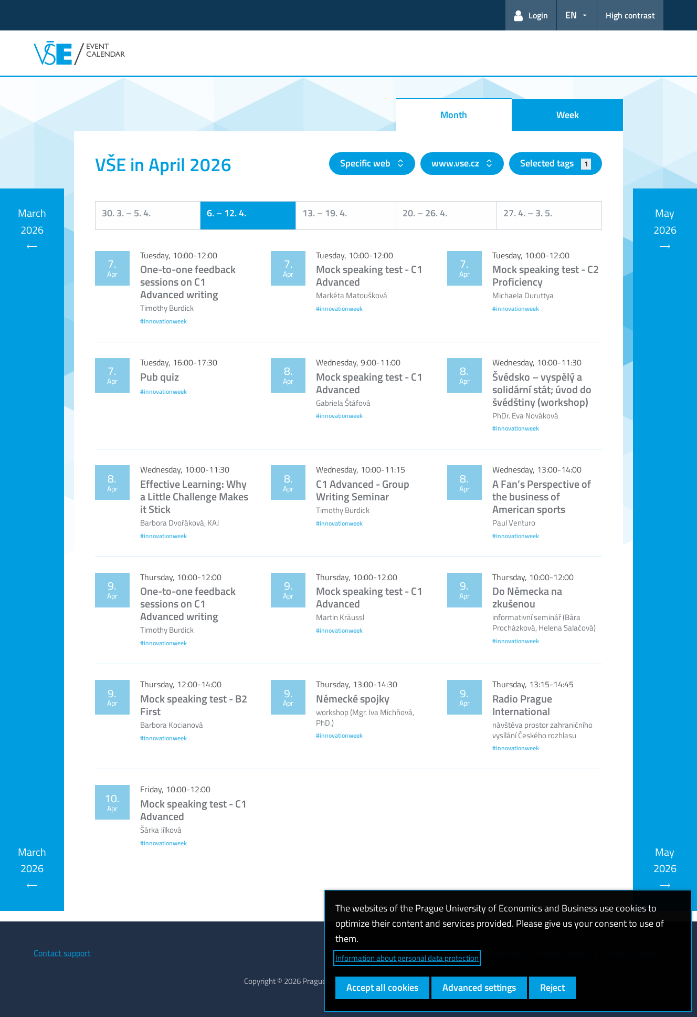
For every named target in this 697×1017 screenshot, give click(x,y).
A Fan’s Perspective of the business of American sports (541, 496)
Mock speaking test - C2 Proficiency (545, 275)
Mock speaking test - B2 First (193, 704)
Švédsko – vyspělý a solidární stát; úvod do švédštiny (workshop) (542, 389)
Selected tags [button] (555, 163)
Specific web (366, 163)
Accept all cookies (382, 987)
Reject (552, 987)
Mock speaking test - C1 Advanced (369, 275)
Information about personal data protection (407, 958)
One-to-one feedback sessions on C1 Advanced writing (188, 281)
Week (567, 115)
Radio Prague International (522, 704)
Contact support (62, 953)
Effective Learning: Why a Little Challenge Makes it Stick (194, 496)
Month (453, 115)
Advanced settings (479, 987)
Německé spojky (352, 698)
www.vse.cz (456, 163)
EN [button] (571, 15)
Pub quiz (159, 377)
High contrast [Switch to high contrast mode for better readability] (630, 15)
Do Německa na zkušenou (527, 597)
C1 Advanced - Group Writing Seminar (362, 490)
